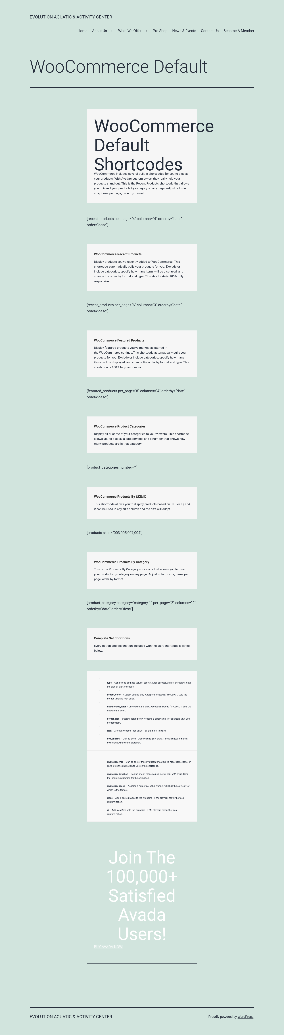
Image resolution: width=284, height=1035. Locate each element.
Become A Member (239, 31)
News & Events (184, 31)
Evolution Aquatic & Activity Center (71, 17)
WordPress (245, 1017)
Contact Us (210, 31)
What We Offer (129, 31)
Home (82, 31)
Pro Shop (160, 31)
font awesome (123, 730)
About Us (99, 31)
